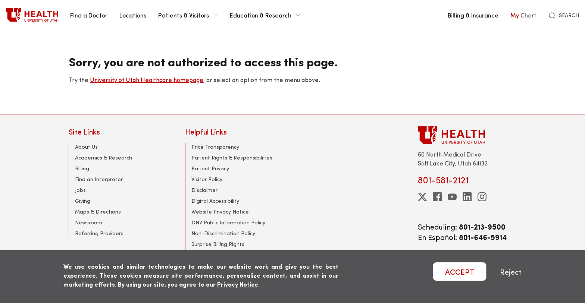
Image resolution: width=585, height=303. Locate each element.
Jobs (80, 189)
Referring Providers (99, 233)
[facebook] (437, 196)
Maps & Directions (98, 211)
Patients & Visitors (188, 15)
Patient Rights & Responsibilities (231, 157)
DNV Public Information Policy (228, 222)
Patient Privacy (210, 168)
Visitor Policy (206, 179)
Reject (511, 271)
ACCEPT (459, 271)
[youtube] (452, 196)
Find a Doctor (88, 15)
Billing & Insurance (473, 15)
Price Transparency (215, 146)
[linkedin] (467, 196)
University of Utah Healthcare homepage (146, 79)
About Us (86, 146)
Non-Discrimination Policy (223, 233)
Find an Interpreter (99, 179)
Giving (82, 200)
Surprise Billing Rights (217, 243)
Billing (82, 168)
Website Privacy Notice (220, 211)
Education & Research (265, 15)
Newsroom (88, 222)
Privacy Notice (237, 284)
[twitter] (422, 196)
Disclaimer (204, 189)
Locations (132, 15)
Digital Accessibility (215, 200)
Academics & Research (103, 157)
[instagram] (482, 196)
